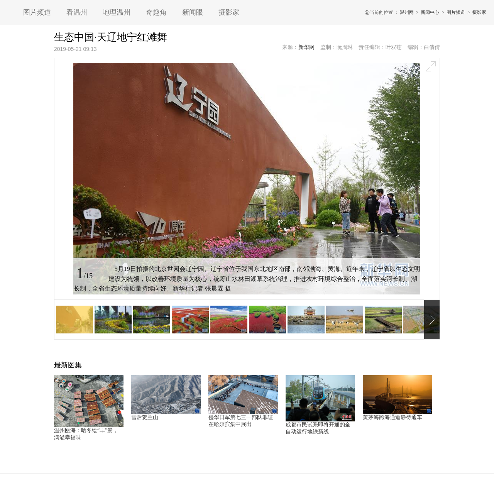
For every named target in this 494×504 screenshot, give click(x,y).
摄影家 (228, 12)
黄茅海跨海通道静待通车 (392, 417)
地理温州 (116, 12)
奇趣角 (156, 12)
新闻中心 (430, 12)
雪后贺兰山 (144, 417)
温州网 (407, 12)
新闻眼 (192, 12)
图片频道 (37, 12)
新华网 (306, 47)
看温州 (76, 12)
